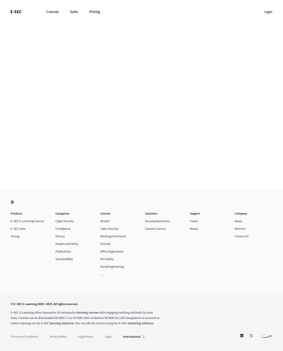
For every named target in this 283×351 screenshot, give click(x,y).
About (238, 221)
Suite (74, 12)
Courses (52, 12)
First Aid (105, 244)
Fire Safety (107, 259)
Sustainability (64, 259)
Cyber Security (64, 221)
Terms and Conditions (25, 336)
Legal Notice (85, 336)
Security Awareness (157, 221)
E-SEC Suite (18, 228)
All (104, 221)
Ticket (194, 221)
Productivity (63, 251)
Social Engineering (112, 266)
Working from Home (113, 236)
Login (268, 12)
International (134, 337)
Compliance (63, 228)
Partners (240, 228)
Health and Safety (66, 244)
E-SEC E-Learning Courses (27, 221)
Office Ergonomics (112, 251)
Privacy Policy (58, 336)
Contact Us (242, 236)
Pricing (94, 12)
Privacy (60, 236)
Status (194, 228)
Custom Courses (155, 228)
